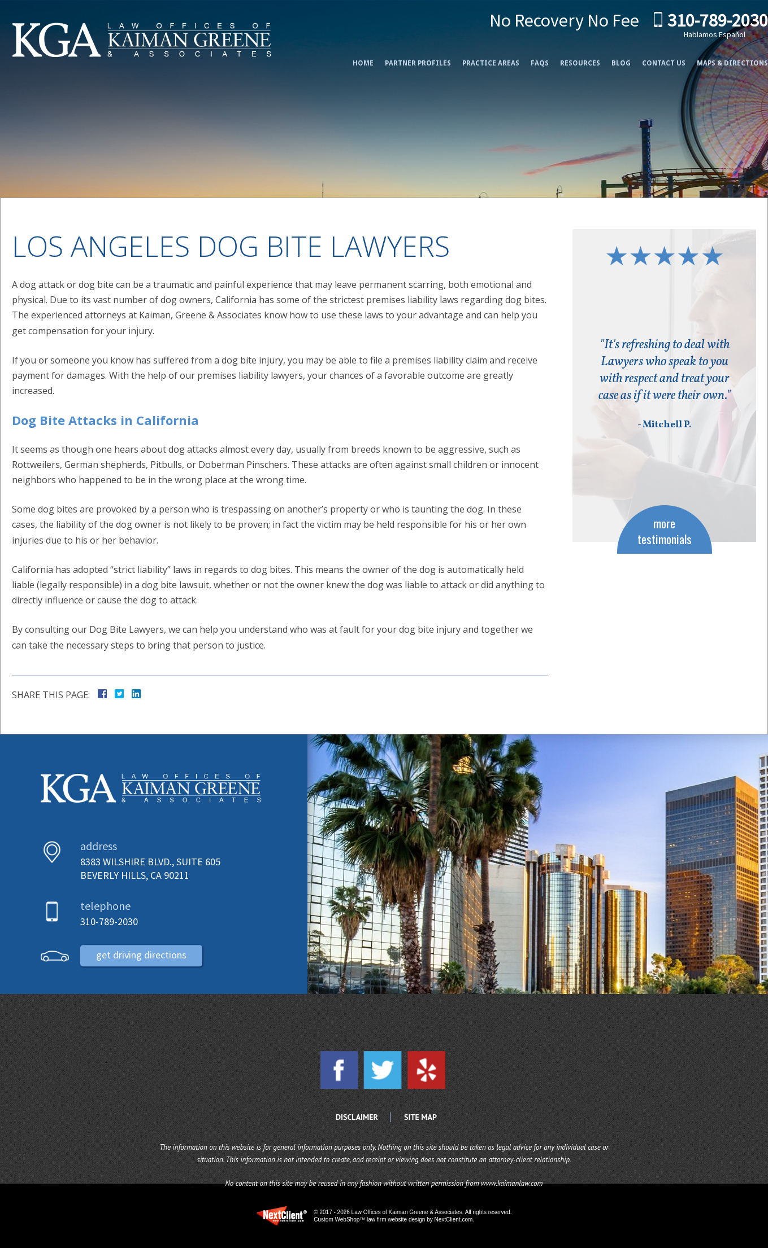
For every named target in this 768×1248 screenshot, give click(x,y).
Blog (609, 58)
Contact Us (652, 58)
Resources (569, 58)
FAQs (528, 58)
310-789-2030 (706, 21)
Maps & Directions (721, 58)
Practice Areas (479, 58)
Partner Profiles (407, 58)
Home (351, 58)
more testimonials (664, 530)
